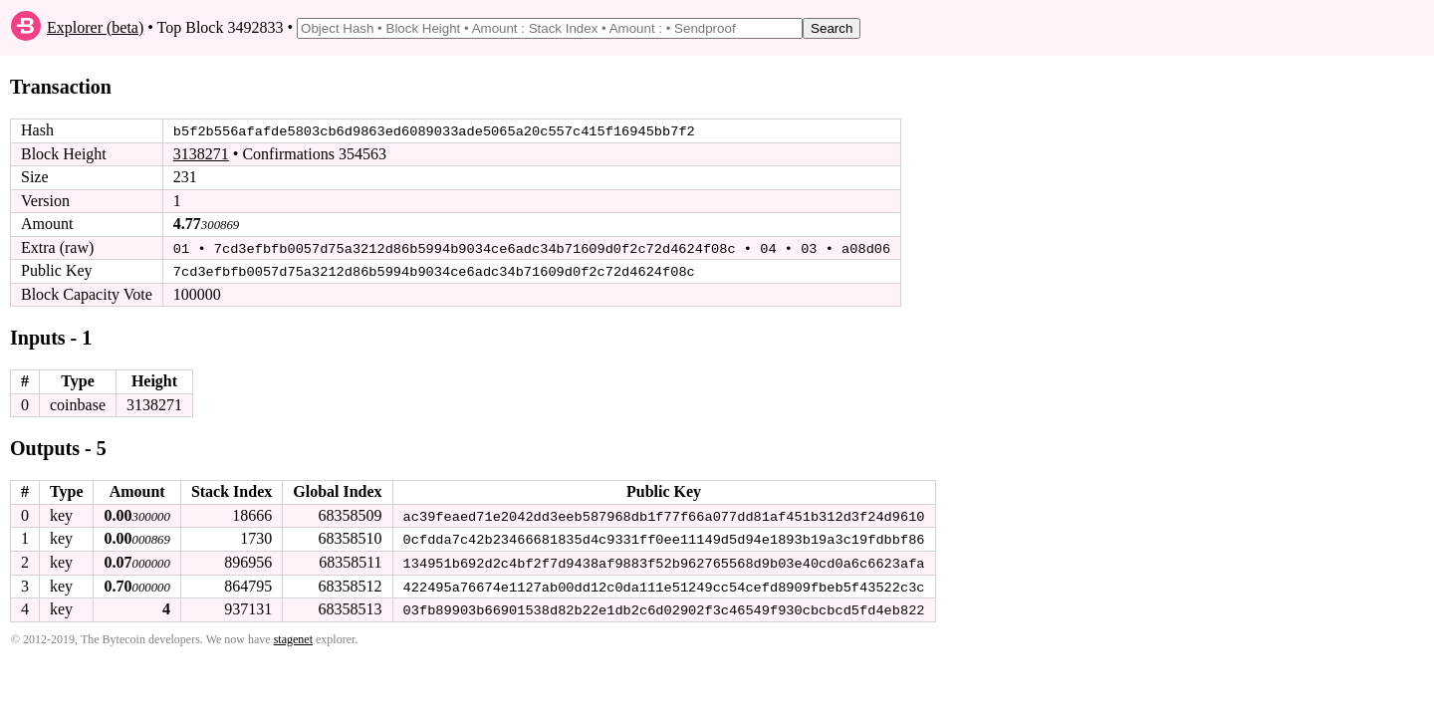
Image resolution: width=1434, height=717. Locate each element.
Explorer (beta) (95, 27)
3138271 (201, 153)
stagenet (293, 637)
